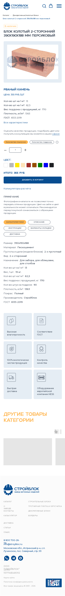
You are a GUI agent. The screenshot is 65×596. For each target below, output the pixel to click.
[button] (44, 6)
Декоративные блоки (39, 511)
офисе (56, 133)
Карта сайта (9, 578)
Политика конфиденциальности (18, 582)
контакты (9, 511)
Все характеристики (16, 122)
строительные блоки (39, 502)
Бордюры (33, 516)
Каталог (6, 15)
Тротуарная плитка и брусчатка (45, 506)
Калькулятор (10, 516)
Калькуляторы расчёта (17, 188)
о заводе (7, 507)
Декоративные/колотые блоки (26, 15)
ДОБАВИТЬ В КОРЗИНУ (33, 180)
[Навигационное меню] (59, 6)
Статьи (7, 528)
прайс (7, 532)
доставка (8, 523)
